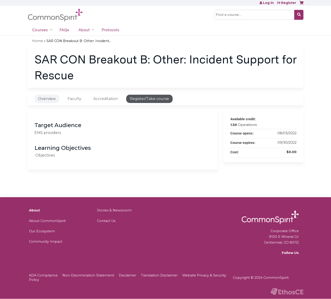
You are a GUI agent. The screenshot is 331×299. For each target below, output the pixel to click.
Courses (40, 30)
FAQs (64, 30)
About (84, 30)
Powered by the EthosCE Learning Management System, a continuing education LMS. (287, 291)
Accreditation (105, 99)
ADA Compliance (43, 275)
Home (37, 41)
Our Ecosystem (42, 231)
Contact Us (106, 221)
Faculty (74, 99)
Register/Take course (149, 99)
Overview (47, 99)
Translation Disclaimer (159, 275)
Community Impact (45, 241)
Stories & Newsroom (114, 210)
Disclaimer (127, 275)
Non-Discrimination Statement (88, 275)
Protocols (110, 30)
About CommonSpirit (47, 221)
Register (288, 2)
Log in (268, 2)
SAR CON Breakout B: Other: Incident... (78, 41)
